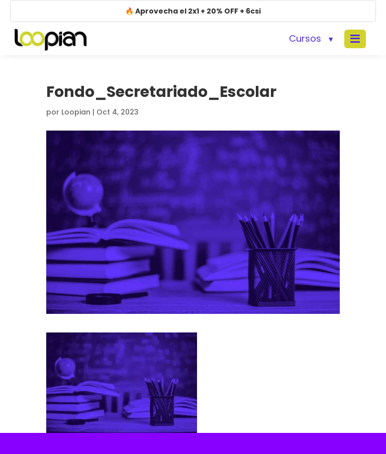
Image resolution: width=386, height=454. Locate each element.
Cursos (305, 38)
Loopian (75, 112)
